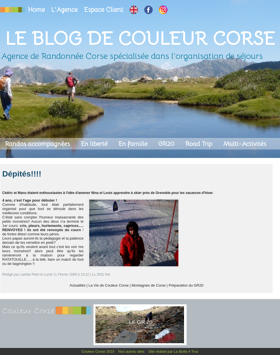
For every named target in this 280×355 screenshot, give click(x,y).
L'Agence (65, 10)
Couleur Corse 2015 (98, 351)
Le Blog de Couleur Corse (140, 38)
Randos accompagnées (38, 144)
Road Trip (199, 144)
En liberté (95, 144)
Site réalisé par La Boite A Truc (173, 351)
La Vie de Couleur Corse (109, 285)
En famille (133, 144)
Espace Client (104, 10)
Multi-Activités (244, 144)
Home (37, 10)
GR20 (167, 144)
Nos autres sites (132, 351)
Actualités (78, 285)
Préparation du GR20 (186, 285)
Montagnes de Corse (149, 285)
